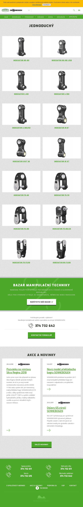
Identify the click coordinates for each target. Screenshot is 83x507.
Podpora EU (52, 486)
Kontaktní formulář (41, 335)
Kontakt (73, 486)
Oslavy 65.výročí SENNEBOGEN (56, 409)
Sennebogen (16, 17)
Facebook (44, 488)
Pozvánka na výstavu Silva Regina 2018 (18, 371)
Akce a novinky (36, 486)
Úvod (6, 17)
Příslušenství (29, 17)
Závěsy (50, 17)
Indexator (40, 17)
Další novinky (41, 444)
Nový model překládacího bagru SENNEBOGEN (61, 371)
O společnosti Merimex (15, 486)
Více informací (36, 5)
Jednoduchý (61, 17)
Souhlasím (46, 5)
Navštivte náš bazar (40, 302)
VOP (63, 486)
